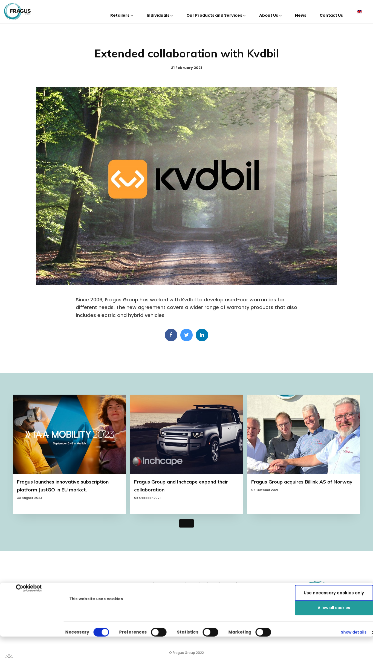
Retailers (151, 11)
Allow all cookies (334, 554)
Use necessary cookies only (334, 572)
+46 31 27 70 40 (37, 615)
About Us (284, 11)
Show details (351, 608)
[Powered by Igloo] (8, 658)
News (308, 11)
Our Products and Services (234, 11)
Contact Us (334, 11)
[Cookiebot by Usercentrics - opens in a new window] (29, 558)
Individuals (183, 11)
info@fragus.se (36, 626)
